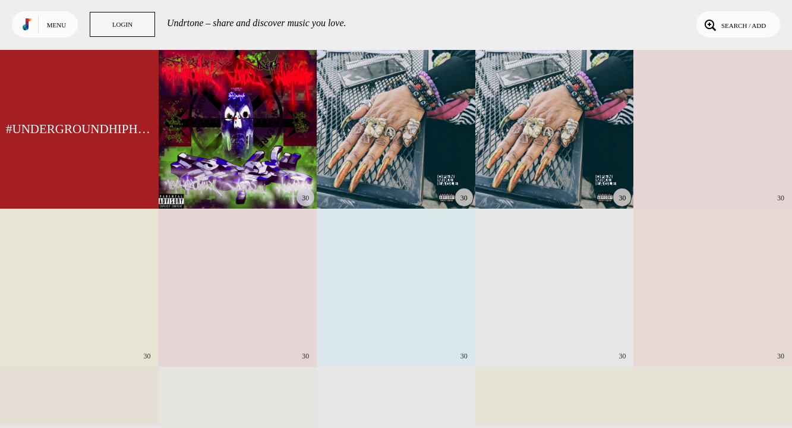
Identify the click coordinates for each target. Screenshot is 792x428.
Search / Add (734, 24)
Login (122, 24)
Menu (56, 25)
